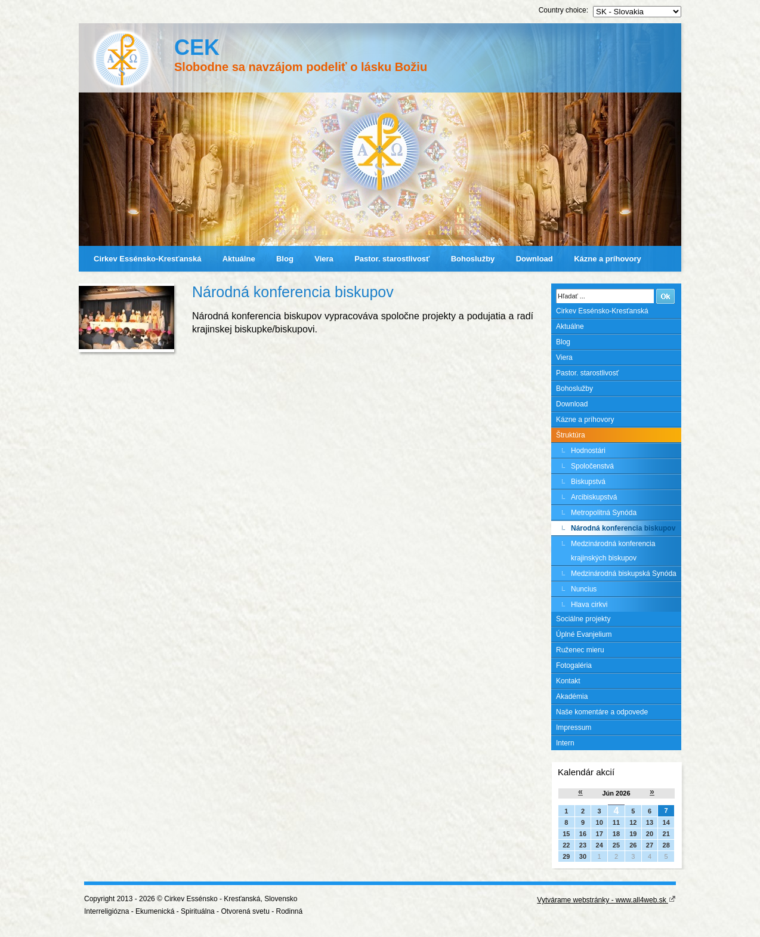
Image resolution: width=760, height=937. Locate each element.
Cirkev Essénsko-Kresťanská (147, 258)
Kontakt (568, 681)
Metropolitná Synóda (604, 512)
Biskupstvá (588, 481)
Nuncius (584, 589)
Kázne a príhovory (607, 258)
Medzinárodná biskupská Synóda (623, 573)
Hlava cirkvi (589, 604)
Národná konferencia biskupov (623, 528)
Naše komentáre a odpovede (602, 712)
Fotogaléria (574, 665)
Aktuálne (239, 258)
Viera (323, 258)
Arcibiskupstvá (594, 497)
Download (534, 258)
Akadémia (572, 696)
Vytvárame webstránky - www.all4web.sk (606, 900)
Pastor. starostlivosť (392, 258)
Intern (565, 743)
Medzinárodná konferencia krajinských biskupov (613, 551)
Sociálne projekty (583, 619)
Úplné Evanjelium (583, 634)
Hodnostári (588, 450)
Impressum (573, 727)
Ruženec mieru (580, 650)
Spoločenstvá (592, 466)
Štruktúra (570, 435)
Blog (285, 258)
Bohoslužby (473, 258)
